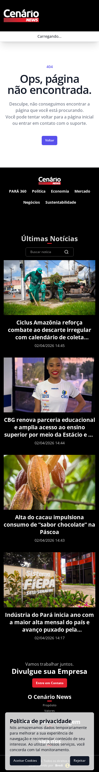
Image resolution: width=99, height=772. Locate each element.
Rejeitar (80, 760)
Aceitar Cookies (25, 760)
